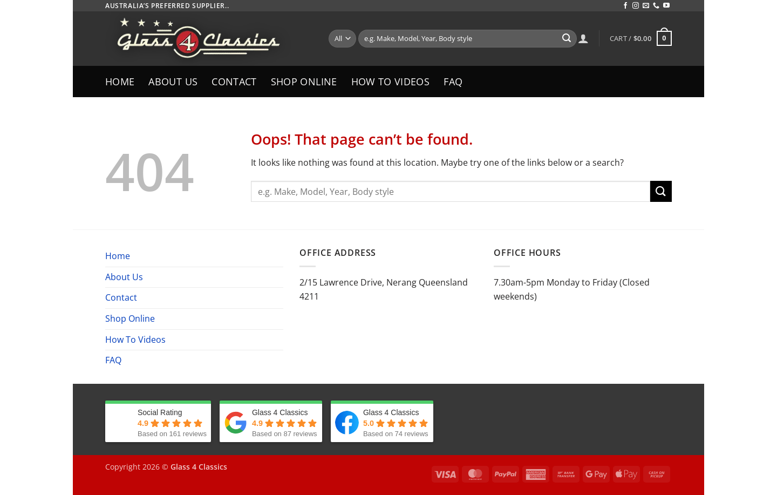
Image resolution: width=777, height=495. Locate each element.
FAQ (453, 81)
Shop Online (304, 81)
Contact (234, 81)
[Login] (583, 38)
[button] (641, 38)
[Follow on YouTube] (666, 6)
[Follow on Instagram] (635, 6)
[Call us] (656, 6)
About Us (172, 81)
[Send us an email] (646, 6)
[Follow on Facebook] (625, 6)
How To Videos (390, 81)
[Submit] (566, 39)
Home (119, 81)
